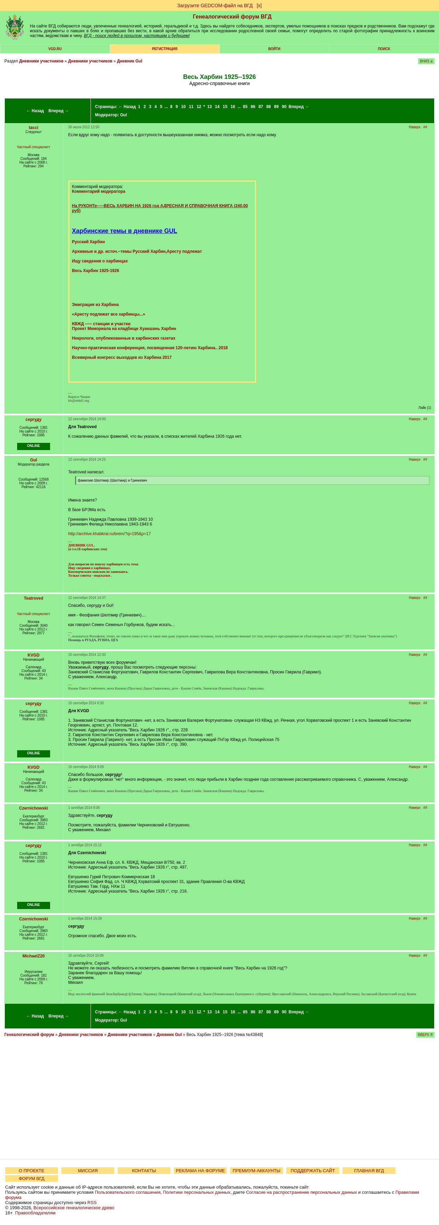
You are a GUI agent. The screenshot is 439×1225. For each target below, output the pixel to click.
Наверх (414, 127)
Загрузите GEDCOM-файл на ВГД (215, 5)
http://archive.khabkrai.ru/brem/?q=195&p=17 (109, 533)
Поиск (384, 49)
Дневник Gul (129, 61)
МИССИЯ (88, 1170)
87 (261, 106)
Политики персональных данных (196, 1192)
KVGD (33, 655)
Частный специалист (33, 147)
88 (268, 106)
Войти (274, 49)
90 (284, 106)
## (425, 127)
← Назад (35, 110)
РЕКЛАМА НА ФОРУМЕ (200, 1170)
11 (191, 106)
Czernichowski (33, 808)
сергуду (34, 419)
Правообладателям (35, 1212)
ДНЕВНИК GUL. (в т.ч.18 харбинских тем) (87, 547)
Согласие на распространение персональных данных (301, 1192)
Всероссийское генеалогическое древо (74, 1207)
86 (253, 106)
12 (199, 106)
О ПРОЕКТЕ (31, 1170)
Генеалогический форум (29, 1034)
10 (183, 106)
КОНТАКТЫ (144, 1170)
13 (209, 106)
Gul (123, 115)
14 (217, 106)
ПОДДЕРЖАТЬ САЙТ (313, 1170)
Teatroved (33, 598)
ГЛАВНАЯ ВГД (369, 1170)
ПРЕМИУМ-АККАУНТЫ (256, 1170)
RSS (92, 1202)
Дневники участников (41, 61)
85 (245, 106)
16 (232, 106)
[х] (259, 5)
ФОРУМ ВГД (32, 1178)
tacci (33, 127)
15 (225, 106)
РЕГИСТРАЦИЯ (164, 49)
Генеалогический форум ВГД (232, 17)
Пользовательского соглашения (128, 1192)
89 (276, 106)
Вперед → (58, 110)
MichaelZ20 (33, 956)
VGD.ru (55, 49)
